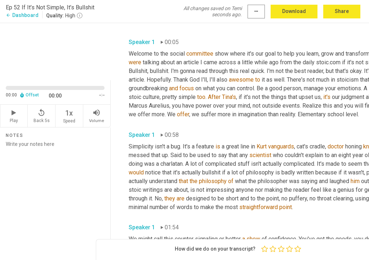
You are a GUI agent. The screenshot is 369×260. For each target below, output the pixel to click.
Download (294, 11)
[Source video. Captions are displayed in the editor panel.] (55, 51)
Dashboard (22, 15)
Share (342, 11)
